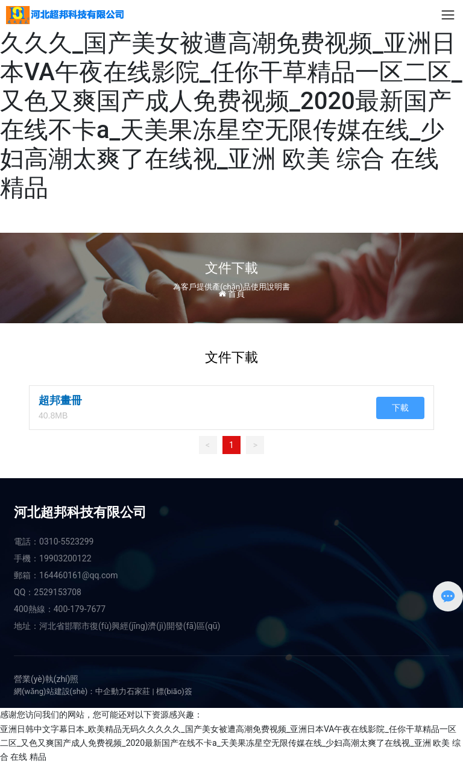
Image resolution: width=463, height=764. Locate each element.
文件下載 (231, 268)
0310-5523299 (66, 541)
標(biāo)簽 (174, 691)
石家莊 (138, 691)
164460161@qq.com (78, 575)
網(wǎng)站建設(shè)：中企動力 (70, 691)
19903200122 (65, 558)
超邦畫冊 (60, 400)
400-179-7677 (80, 609)
